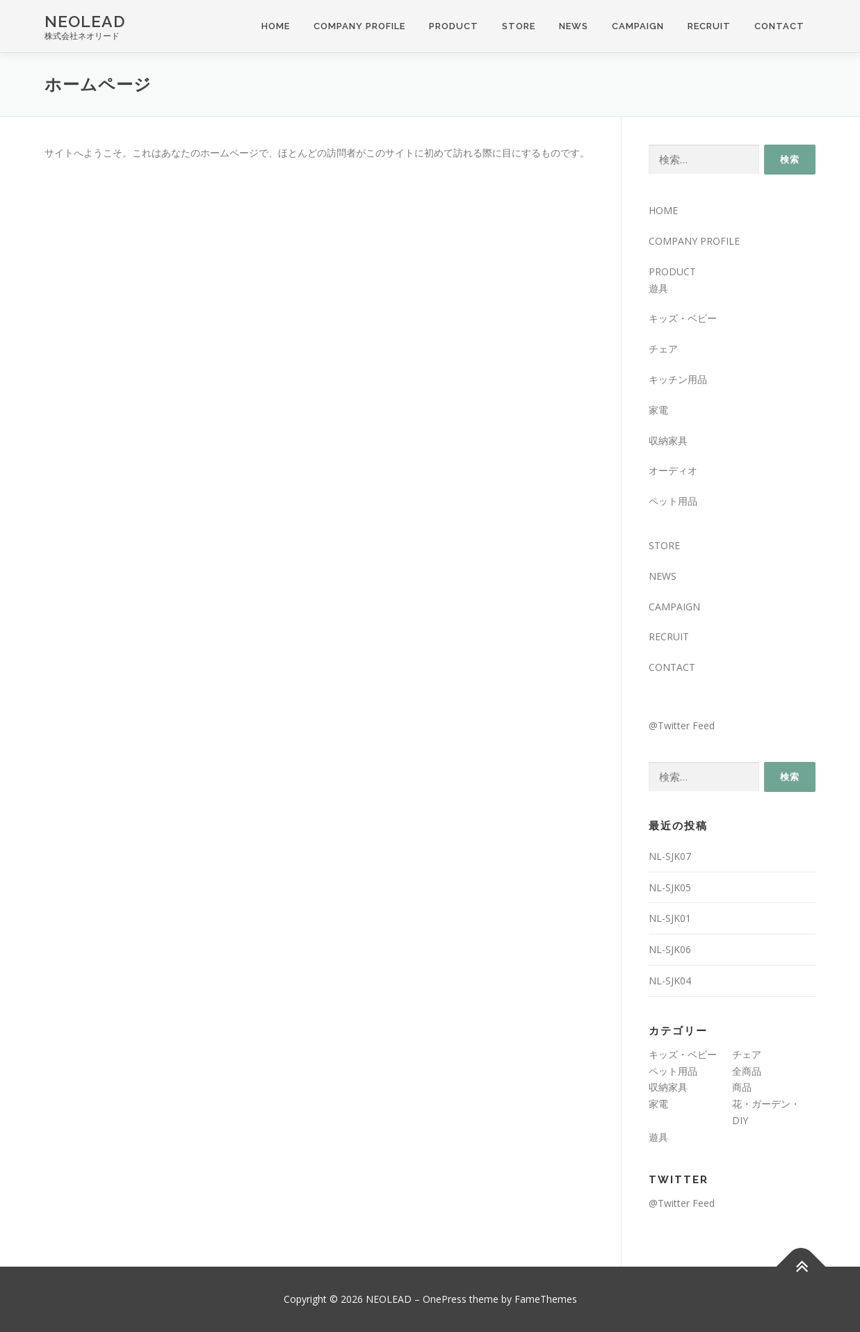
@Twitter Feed (682, 725)
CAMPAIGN (638, 26)
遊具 (658, 288)
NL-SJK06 (670, 949)
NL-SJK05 (670, 887)
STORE (518, 26)
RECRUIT (709, 26)
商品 (742, 1087)
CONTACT (779, 26)
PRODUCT (453, 26)
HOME (275, 26)
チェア (663, 348)
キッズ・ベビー (683, 318)
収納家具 (668, 440)
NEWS (573, 26)
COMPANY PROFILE (359, 26)
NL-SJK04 (670, 980)
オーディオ (673, 470)
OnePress (444, 1299)
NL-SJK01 (670, 918)
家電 (658, 409)
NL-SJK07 (670, 856)
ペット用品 (673, 500)
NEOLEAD (84, 21)
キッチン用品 (678, 379)
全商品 (746, 1071)
